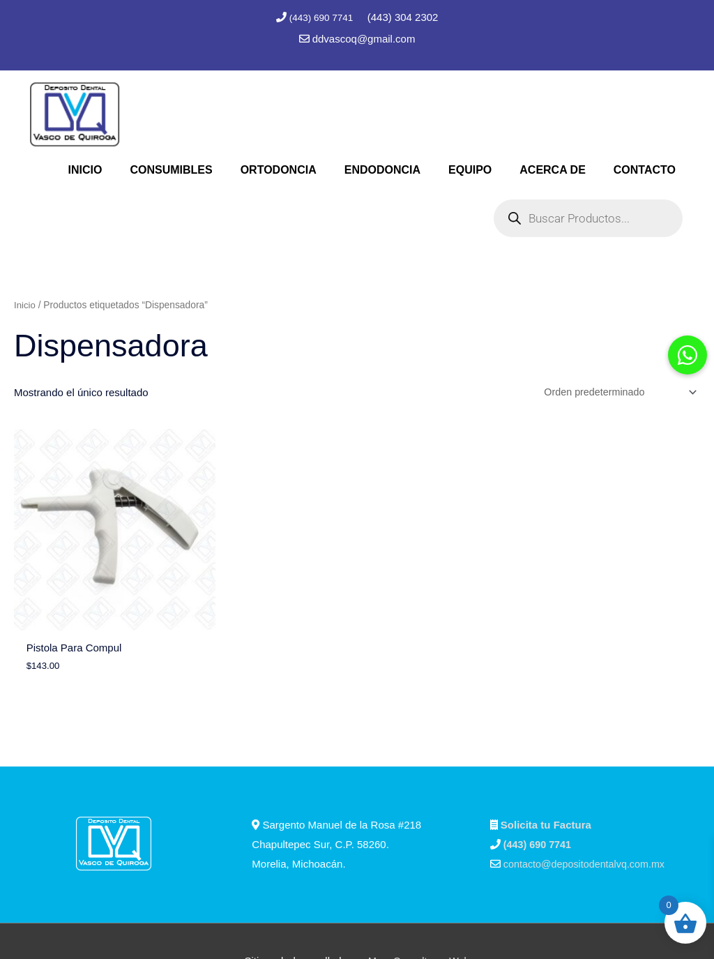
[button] (687, 355)
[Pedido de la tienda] (614, 391)
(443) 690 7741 (322, 17)
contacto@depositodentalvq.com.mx (587, 825)
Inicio (25, 303)
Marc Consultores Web (419, 922)
